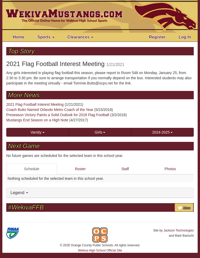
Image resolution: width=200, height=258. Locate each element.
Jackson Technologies (179, 230)
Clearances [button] (80, 37)
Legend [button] (19, 192)
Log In (185, 37)
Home (18, 37)
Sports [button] (45, 37)
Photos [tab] (170, 169)
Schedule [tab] (31, 169)
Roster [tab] (80, 169)
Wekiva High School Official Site (100, 250)
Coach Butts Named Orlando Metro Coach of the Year (49, 110)
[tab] (100, 193)
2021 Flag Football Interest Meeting (35, 104)
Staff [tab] (125, 169)
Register (157, 37)
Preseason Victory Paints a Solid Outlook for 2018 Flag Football (57, 115)
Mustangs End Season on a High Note (37, 120)
